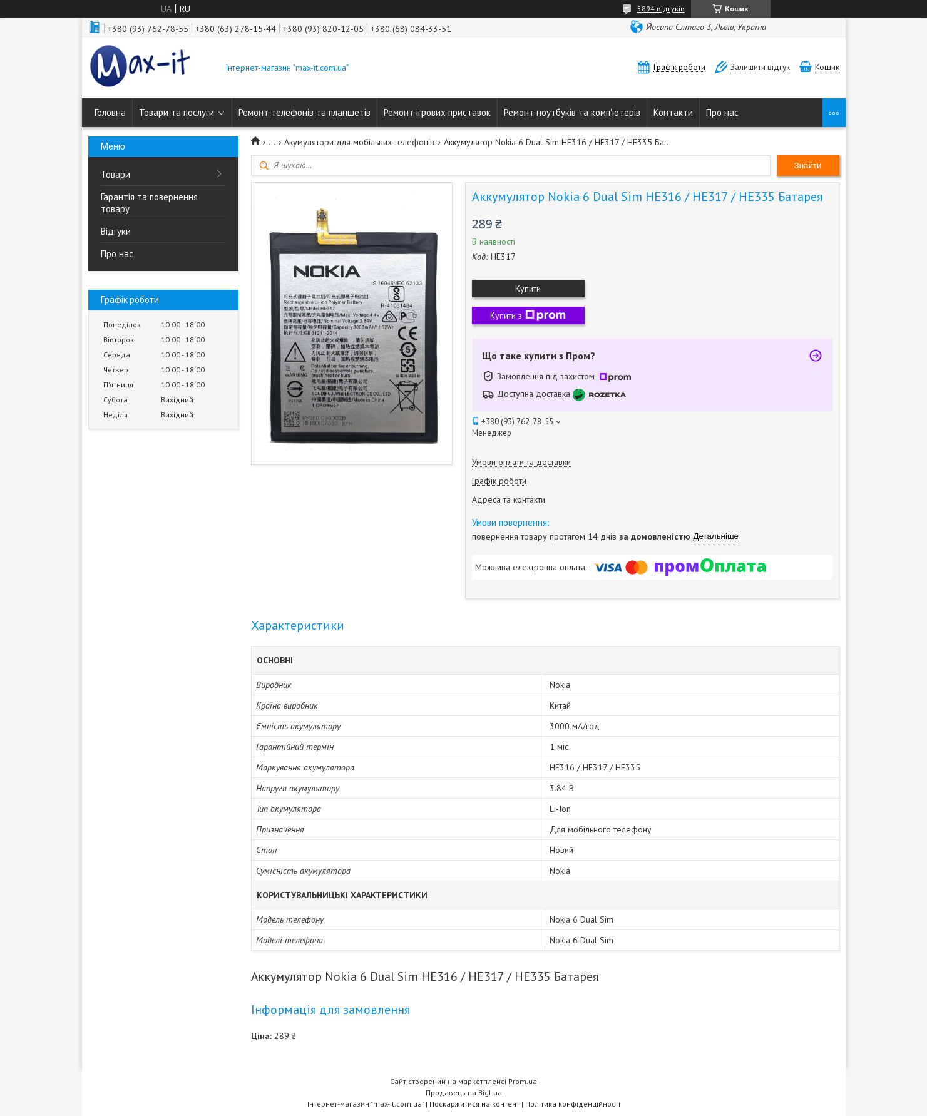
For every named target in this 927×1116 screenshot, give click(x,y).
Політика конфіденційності (572, 1103)
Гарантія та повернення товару (149, 203)
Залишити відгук (760, 67)
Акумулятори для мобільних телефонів (359, 142)
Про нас (722, 112)
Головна (110, 112)
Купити (528, 288)
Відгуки (116, 231)
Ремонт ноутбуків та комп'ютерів (572, 112)
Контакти (673, 112)
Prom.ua (522, 1081)
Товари (115, 174)
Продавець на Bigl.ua (464, 1092)
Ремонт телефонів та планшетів (304, 112)
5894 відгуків (661, 8)
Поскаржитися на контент (474, 1103)
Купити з (528, 315)
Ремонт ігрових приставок (437, 112)
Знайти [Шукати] (808, 165)
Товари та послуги (176, 112)
